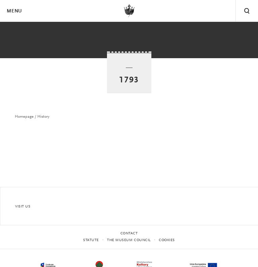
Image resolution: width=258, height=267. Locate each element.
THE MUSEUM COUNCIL (129, 240)
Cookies (167, 240)
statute (91, 240)
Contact (129, 233)
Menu (14, 11)
